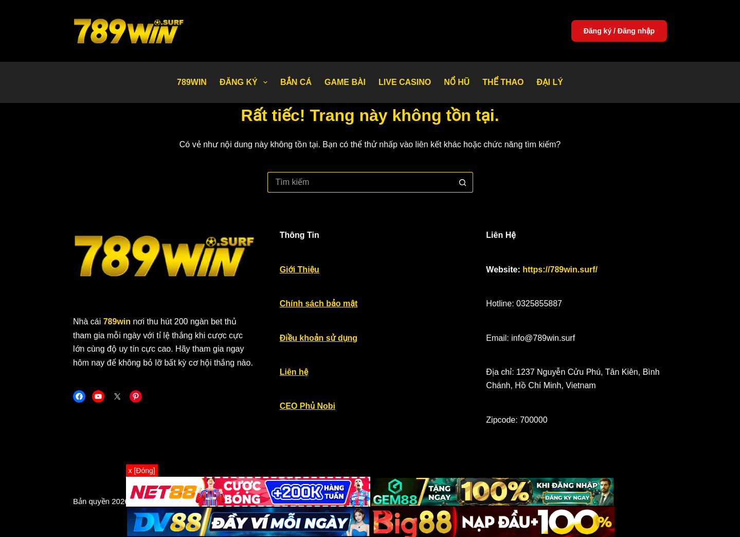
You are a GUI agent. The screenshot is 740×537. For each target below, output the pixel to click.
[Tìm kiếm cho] (360, 182)
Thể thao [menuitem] (503, 82)
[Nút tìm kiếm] (463, 182)
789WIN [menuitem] (192, 82)
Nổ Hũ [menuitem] (457, 82)
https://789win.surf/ (560, 269)
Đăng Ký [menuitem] (246, 82)
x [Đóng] (142, 470)
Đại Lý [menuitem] (550, 82)
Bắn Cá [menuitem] (296, 82)
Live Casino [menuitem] (404, 82)
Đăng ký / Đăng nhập (619, 31)
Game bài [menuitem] (345, 82)
